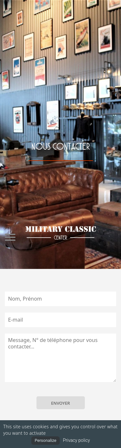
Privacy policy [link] (76, 440)
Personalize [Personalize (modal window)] (45, 440)
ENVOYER (60, 403)
